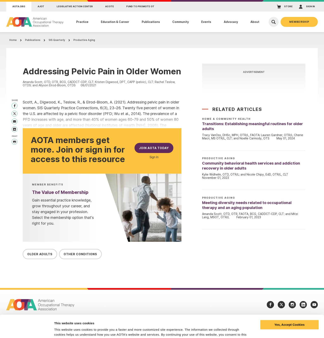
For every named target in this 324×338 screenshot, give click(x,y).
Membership (299, 21)
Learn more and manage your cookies (82, 330)
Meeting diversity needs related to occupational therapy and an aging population (247, 205)
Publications (32, 40)
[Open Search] (274, 22)
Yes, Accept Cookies (289, 303)
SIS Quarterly (57, 40)
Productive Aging (84, 40)
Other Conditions (80, 254)
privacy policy (101, 318)
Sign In (154, 157)
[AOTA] (35, 22)
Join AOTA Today (154, 148)
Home (13, 40)
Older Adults (39, 254)
